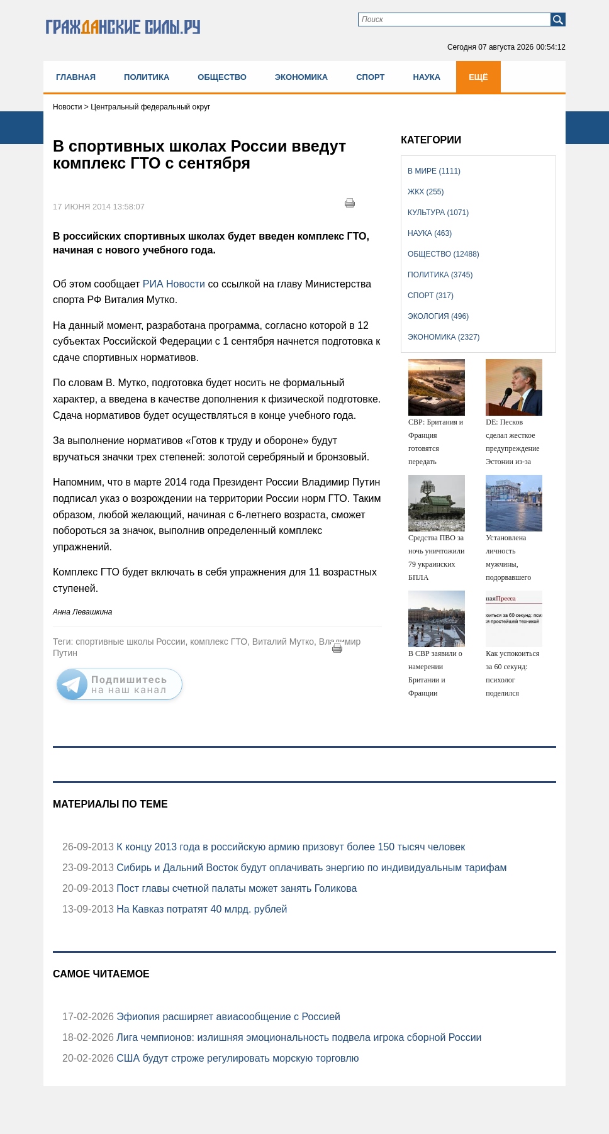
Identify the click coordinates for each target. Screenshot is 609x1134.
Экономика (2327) (443, 337)
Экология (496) (438, 316)
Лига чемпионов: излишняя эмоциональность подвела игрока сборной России (298, 1037)
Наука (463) (430, 233)
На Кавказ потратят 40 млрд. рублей (201, 909)
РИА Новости (174, 284)
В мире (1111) (434, 171)
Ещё (478, 77)
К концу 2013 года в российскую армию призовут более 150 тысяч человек (289, 847)
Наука (426, 77)
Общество (222, 77)
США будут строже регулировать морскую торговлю (236, 1058)
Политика (146, 77)
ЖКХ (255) (426, 191)
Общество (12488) (443, 254)
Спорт (370, 77)
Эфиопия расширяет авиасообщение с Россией (227, 1016)
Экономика (301, 77)
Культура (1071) (438, 212)
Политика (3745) (440, 274)
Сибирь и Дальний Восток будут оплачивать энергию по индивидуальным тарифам (310, 867)
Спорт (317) (431, 295)
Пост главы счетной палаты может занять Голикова (235, 888)
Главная (76, 77)
